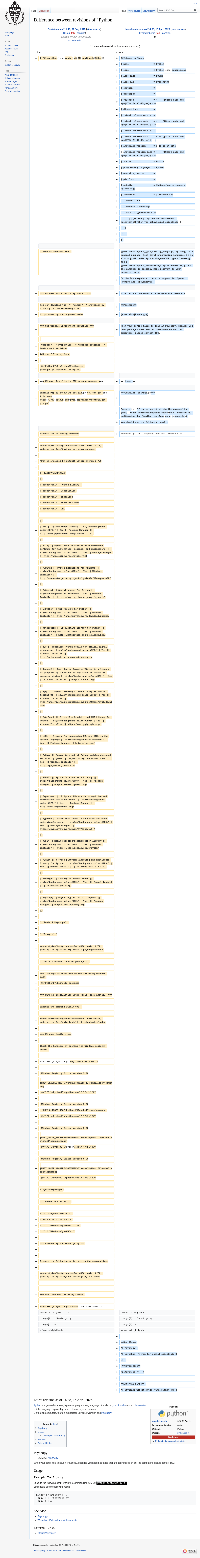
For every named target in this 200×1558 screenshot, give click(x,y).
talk (73, 33)
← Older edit (74, 40)
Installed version (160, 1421)
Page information (12, 91)
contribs (81, 33)
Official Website (45, 1533)
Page (33, 11)
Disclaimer (9, 55)
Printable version (12, 84)
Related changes (12, 78)
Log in (194, 3)
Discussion (44, 11)
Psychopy (106, 1413)
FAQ (7, 52)
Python (37, 1405)
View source (134, 11)
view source (93, 29)
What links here (11, 75)
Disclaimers (68, 1550)
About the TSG (11, 45)
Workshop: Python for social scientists (57, 1520)
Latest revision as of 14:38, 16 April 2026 (147, 29)
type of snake (119, 1405)
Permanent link (11, 88)
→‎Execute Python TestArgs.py (74, 36)
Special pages (11, 81)
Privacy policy (39, 1550)
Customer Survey (12, 65)
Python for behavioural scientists (170, 1441)
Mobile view (81, 1550)
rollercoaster (139, 1405)
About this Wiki (11, 49)
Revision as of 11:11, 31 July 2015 (67, 29)
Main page (9, 32)
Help (7, 36)
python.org (182, 1433)
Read (123, 11)
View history (149, 11)
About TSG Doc (54, 1550)
